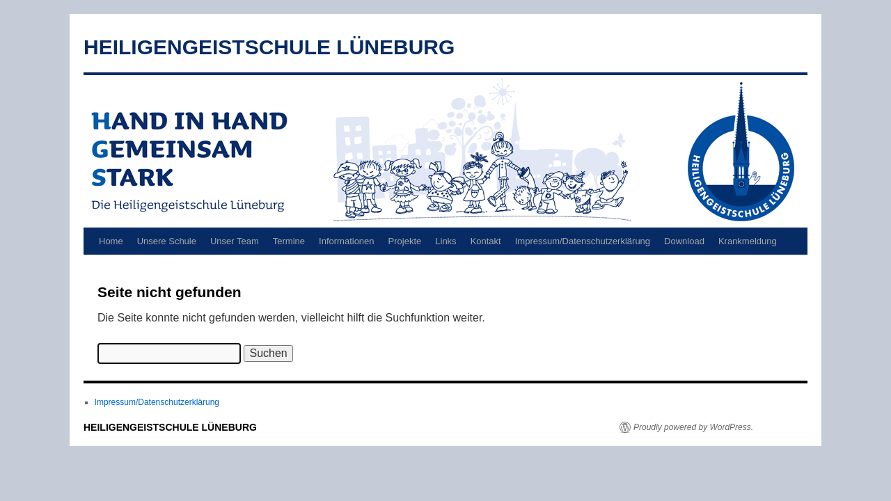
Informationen (346, 241)
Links (445, 241)
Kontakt (486, 241)
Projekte (405, 241)
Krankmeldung (747, 241)
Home (111, 241)
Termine (289, 241)
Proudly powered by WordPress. (693, 427)
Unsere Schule (166, 241)
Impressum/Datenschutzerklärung (582, 241)
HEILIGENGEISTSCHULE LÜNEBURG (269, 46)
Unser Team (234, 241)
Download (684, 241)
